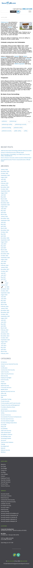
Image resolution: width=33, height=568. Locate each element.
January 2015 (4, 332)
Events (2, 381)
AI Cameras (4, 362)
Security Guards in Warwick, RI (9, 519)
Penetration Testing (6, 399)
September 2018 (5, 257)
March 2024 (4, 199)
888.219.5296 (23, 561)
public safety (17, 131)
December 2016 (5, 287)
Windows (3, 452)
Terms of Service (5, 486)
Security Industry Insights (7, 421)
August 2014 (4, 341)
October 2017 (4, 271)
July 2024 (3, 195)
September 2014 (5, 340)
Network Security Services (8, 391)
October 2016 (4, 291)
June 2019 (3, 244)
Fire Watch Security (6, 505)
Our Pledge (4, 468)
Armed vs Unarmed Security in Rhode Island (12, 152)
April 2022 (3, 226)
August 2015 (4, 318)
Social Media (4, 428)
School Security (5, 511)
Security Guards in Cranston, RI (9, 517)
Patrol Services (5, 498)
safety (25, 131)
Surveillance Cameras (6, 434)
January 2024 (4, 201)
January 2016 (4, 308)
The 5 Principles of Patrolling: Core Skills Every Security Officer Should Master (15, 155)
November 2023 (5, 203)
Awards (3, 366)
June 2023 (3, 208)
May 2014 (3, 347)
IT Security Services (6, 387)
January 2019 (4, 251)
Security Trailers (5, 507)
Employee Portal (5, 478)
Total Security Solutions (7, 442)
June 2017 (3, 275)
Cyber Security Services (7, 374)
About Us (3, 464)
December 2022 (5, 218)
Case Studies (4, 474)
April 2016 (3, 302)
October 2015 (4, 314)
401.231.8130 (10, 561)
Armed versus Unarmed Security (9, 364)
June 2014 (3, 345)
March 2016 (4, 304)
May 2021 (3, 234)
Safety (2, 413)
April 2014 (3, 349)
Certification (4, 368)
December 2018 (5, 253)
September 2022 (5, 220)
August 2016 (4, 295)
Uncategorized (5, 446)
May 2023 (3, 210)
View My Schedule (5, 480)
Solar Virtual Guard (6, 432)
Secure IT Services (6, 415)
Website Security (5, 450)
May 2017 (3, 277)
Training (3, 444)
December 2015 (5, 310)
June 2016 (3, 298)
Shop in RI (3, 426)
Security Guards (5, 494)
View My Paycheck (5, 482)
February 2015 (4, 330)
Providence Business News (8, 407)
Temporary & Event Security (8, 501)
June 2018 (3, 261)
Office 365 (3, 393)
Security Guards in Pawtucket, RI (9, 515)
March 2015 (4, 328)
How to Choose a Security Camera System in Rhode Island (16, 157)
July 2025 (3, 179)
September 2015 (5, 316)
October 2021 (4, 232)
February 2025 (4, 183)
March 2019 (4, 250)
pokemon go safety (7, 124)
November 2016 (5, 289)
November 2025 (5, 171)
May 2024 (3, 197)
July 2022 (3, 222)
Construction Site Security (8, 370)
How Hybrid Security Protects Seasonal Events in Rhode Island (15, 160)
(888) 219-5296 (27, 9)
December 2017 (5, 269)
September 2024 (5, 191)
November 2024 (5, 187)
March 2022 (4, 228)
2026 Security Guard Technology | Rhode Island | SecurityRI (16, 150)
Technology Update (6, 438)
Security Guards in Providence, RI (9, 513)
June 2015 (3, 322)
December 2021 (5, 230)
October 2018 (4, 255)
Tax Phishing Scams (6, 436)
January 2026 (4, 169)
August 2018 (4, 259)
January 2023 (4, 216)
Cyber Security (5, 372)
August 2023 (4, 206)
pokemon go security (20, 124)
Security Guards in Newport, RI (9, 521)
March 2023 (4, 214)
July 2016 (3, 296)
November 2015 (5, 312)
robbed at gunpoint (19, 63)
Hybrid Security (5, 385)
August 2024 (4, 193)
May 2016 (3, 300)
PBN (2, 397)
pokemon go (13, 121)
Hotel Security (4, 509)
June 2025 (3, 181)
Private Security (5, 401)
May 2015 (3, 324)
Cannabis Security (5, 503)
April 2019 (3, 248)
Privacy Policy (4, 484)
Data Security (4, 376)
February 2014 (4, 353)
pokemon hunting (6, 127)
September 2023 (5, 205)
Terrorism (3, 440)
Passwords (4, 395)
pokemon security (6, 131)
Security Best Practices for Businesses (11, 417)
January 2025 (4, 185)
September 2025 (5, 175)
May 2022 (3, 224)
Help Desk (3, 383)
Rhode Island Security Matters (9, 411)
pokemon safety (18, 127)
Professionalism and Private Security (10, 403)
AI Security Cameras (6, 496)
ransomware (4, 409)
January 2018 (4, 267)
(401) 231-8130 (8, 539)
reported (16, 56)
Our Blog (3, 472)
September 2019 (5, 240)
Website (3, 448)
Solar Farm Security (6, 430)
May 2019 (3, 246)
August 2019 (4, 242)
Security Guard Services (7, 419)
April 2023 (3, 212)
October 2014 (4, 338)
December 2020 (5, 238)
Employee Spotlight (6, 377)
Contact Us (4, 470)
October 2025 (4, 173)
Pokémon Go (4, 22)
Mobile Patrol (4, 389)
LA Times (28, 58)
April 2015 (3, 326)
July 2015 (3, 320)
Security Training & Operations (9, 422)
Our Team (3, 466)
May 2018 (3, 263)
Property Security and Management (10, 405)
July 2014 (3, 343)
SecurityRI (3, 424)
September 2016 (5, 293)
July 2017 (3, 273)
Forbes (10, 27)
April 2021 (3, 236)
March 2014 (4, 351)
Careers (3, 476)
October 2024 (4, 189)
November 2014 (5, 336)
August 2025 (4, 177)
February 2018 (4, 265)
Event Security (5, 379)
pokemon (4, 121)
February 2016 (4, 306)
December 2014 (5, 334)
